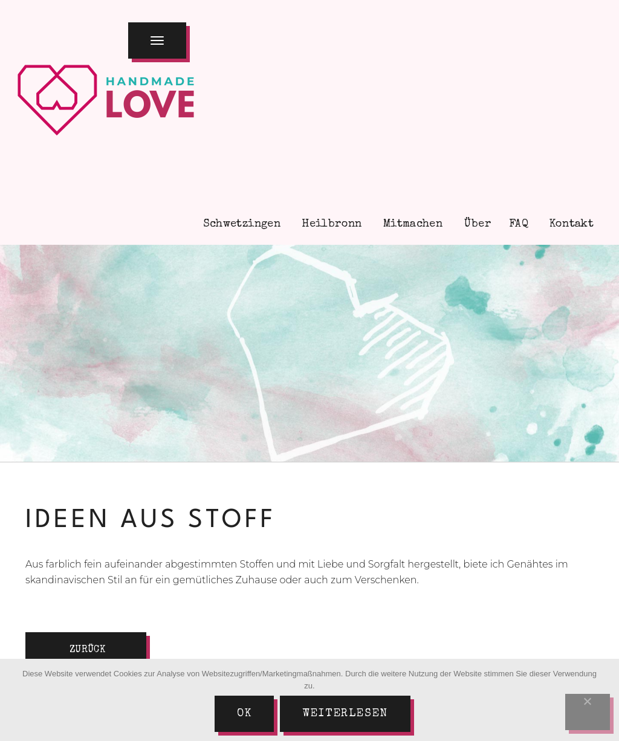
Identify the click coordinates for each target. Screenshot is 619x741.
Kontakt (570, 224)
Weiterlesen (345, 713)
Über (476, 224)
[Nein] (587, 712)
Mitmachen (411, 224)
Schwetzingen (239, 224)
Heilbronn (330, 224)
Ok (244, 713)
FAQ (518, 224)
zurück (87, 650)
